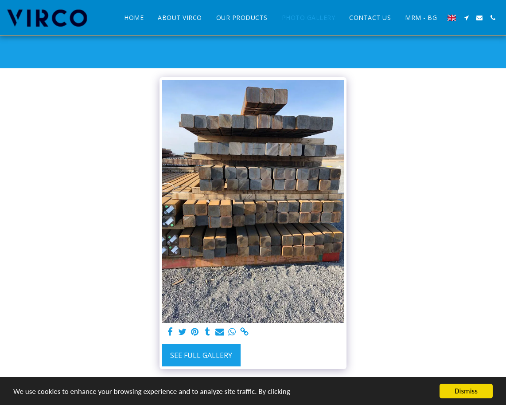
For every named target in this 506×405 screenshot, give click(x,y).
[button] (466, 18)
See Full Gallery (201, 355)
